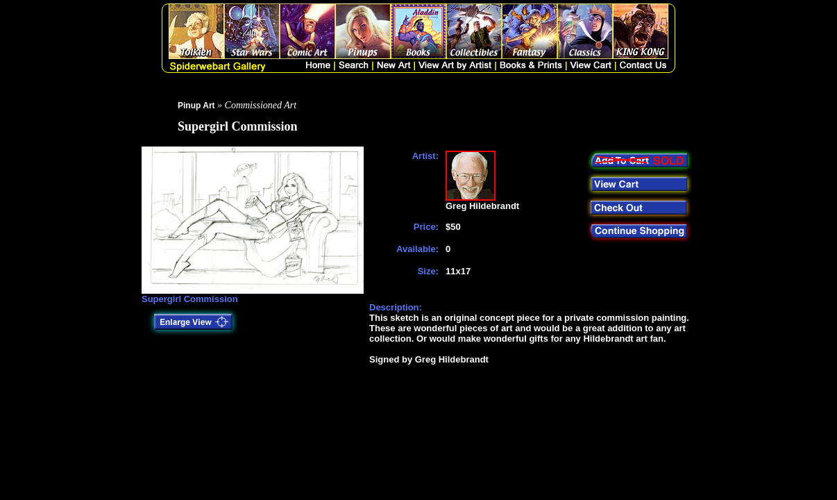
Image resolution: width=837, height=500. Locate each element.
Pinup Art (196, 105)
